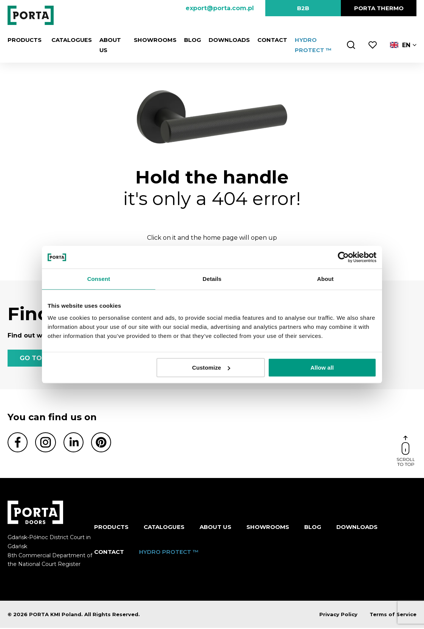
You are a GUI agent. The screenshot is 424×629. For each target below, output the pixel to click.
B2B (303, 8)
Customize (211, 367)
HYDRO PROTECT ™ (169, 552)
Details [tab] (212, 279)
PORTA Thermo (379, 8)
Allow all (322, 367)
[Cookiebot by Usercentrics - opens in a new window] (343, 257)
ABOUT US (215, 527)
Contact (269, 40)
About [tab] (325, 279)
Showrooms (153, 40)
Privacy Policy (338, 615)
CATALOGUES (68, 40)
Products (24, 40)
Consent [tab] (98, 279)
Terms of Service (393, 615)
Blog (190, 40)
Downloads (226, 40)
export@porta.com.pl (220, 8)
